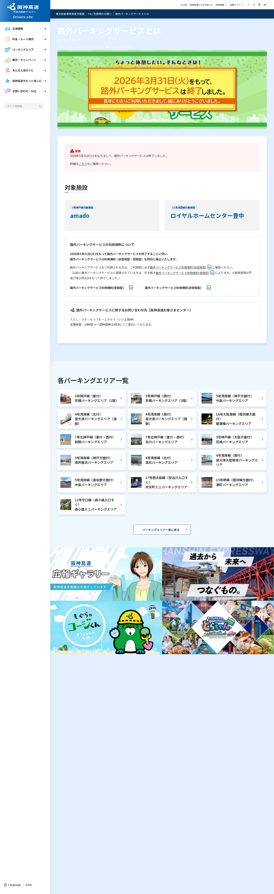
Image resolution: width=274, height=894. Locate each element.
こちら (83, 164)
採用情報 (220, 4)
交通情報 (14, 29)
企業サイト (235, 4)
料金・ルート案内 (19, 39)
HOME (184, 4)
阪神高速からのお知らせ (201, 4)
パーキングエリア (19, 49)
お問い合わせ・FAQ (20, 91)
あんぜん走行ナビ (19, 70)
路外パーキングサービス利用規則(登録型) (182, 273)
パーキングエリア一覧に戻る (161, 530)
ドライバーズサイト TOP (69, 47)
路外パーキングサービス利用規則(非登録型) (178, 267)
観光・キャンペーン (20, 60)
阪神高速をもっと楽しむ (23, 81)
